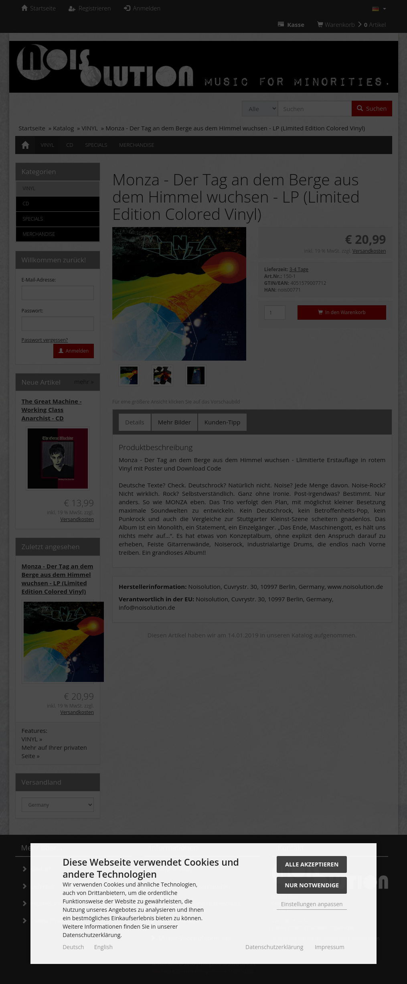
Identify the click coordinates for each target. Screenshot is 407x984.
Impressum (329, 947)
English (103, 947)
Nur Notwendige (312, 885)
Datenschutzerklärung (274, 947)
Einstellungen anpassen (312, 904)
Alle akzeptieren (311, 864)
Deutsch (73, 947)
